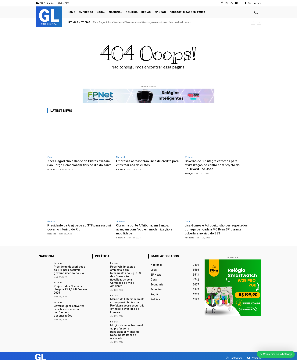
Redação (120, 169)
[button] (255, 12)
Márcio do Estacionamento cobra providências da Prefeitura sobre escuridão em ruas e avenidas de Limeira (127, 301)
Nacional (120, 157)
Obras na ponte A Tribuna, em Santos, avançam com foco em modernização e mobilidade (145, 229)
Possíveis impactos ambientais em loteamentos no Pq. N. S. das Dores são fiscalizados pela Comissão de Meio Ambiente (127, 274)
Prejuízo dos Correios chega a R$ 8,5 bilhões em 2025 (70, 289)
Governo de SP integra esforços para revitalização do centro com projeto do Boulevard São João (213, 165)
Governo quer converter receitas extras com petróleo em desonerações (71, 308)
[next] (259, 22)
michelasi (52, 172)
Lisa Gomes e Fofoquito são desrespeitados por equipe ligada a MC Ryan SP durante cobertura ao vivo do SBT (217, 229)
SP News (189, 157)
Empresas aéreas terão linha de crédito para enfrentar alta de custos (148, 163)
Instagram (236, 353)
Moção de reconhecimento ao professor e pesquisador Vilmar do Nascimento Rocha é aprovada (127, 327)
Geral (50, 157)
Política (114, 262)
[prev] (253, 22)
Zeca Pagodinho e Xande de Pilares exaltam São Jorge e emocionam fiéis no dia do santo (142, 22)
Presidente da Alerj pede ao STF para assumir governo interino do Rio (74, 227)
